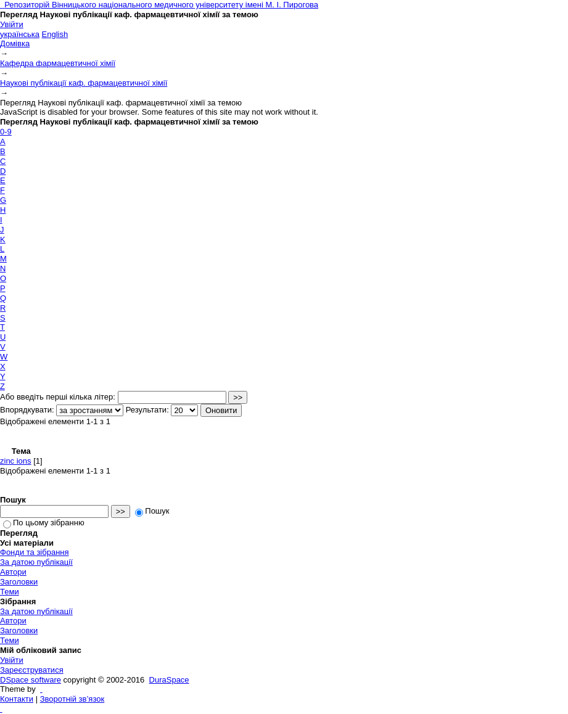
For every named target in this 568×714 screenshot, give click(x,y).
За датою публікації (36, 562)
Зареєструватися (32, 670)
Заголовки (19, 581)
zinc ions (15, 461)
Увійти (11, 24)
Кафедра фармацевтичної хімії (57, 63)
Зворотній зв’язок (72, 699)
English (55, 34)
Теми (9, 591)
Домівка (15, 43)
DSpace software (30, 679)
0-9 (6, 131)
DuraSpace (169, 679)
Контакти (16, 699)
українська (19, 34)
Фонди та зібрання (34, 552)
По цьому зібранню (43, 522)
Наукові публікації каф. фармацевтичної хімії (83, 83)
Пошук (152, 510)
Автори (13, 572)
